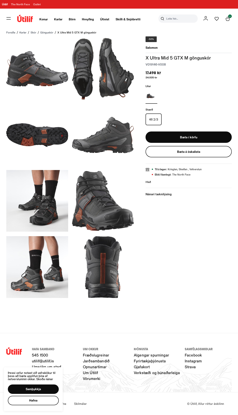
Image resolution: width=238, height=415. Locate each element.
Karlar (58, 19)
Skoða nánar (44, 379)
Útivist (104, 19)
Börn (72, 19)
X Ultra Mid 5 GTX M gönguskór (76, 32)
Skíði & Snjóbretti (128, 19)
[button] (33, 389)
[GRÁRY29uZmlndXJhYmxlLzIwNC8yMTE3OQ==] (151, 96)
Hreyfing (88, 19)
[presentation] (43, 18)
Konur (43, 19)
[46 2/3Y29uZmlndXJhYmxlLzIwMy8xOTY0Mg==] (154, 119)
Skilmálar (80, 403)
